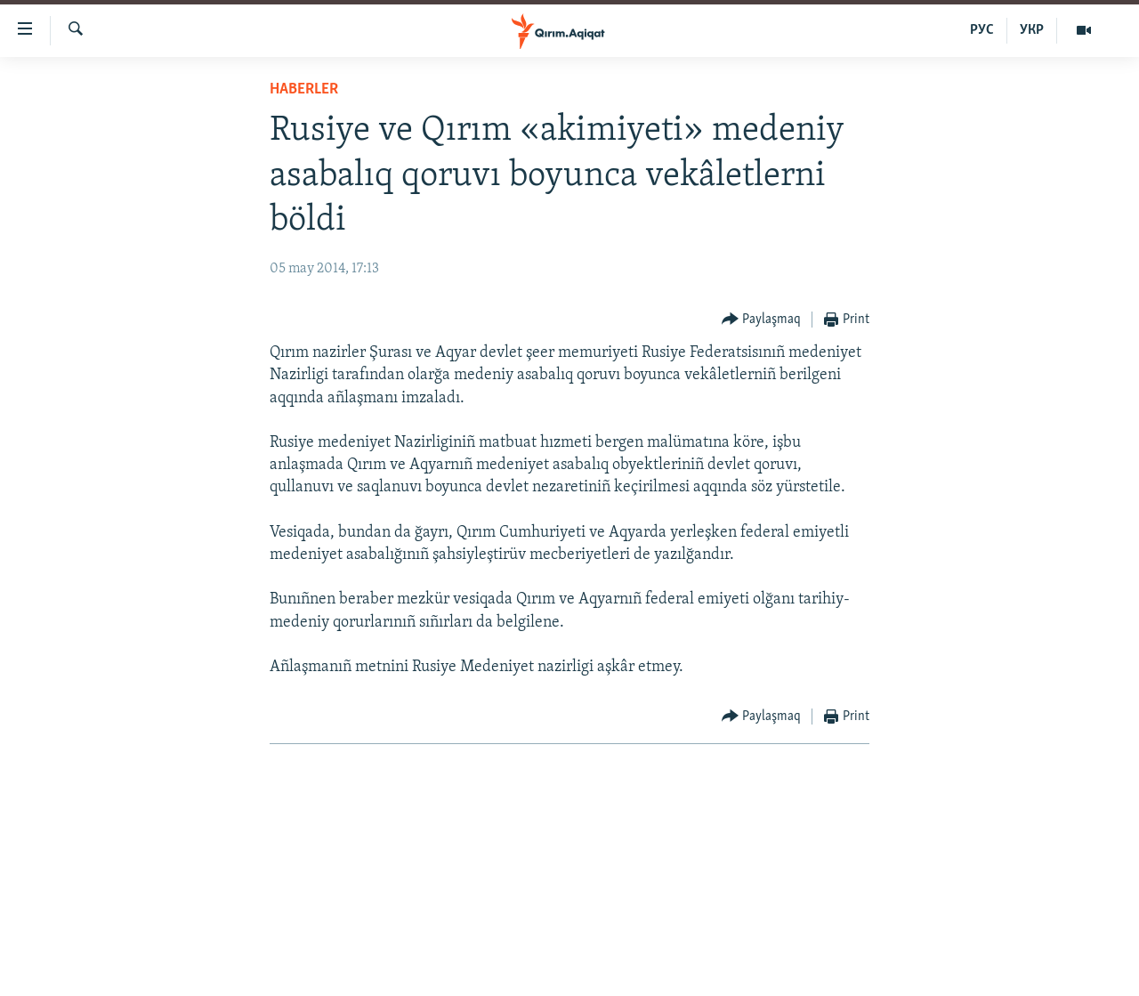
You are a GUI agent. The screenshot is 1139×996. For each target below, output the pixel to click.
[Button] (762, 320)
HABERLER (304, 89)
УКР (1032, 30)
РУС (982, 30)
